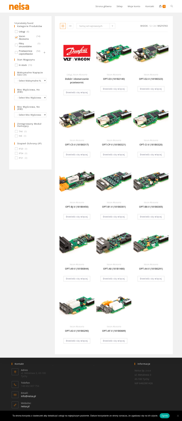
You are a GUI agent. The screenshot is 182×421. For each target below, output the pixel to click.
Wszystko (162, 25)
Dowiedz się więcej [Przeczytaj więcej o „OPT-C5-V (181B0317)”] (77, 154)
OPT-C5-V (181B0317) (77, 144)
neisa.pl (25, 406)
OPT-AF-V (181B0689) (114, 330)
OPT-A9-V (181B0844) (77, 268)
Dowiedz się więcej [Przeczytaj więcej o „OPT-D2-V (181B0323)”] (151, 88)
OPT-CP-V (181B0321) (114, 144)
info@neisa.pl (28, 396)
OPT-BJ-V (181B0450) (76, 206)
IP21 (21, 158)
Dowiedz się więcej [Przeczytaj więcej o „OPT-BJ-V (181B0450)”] (77, 216)
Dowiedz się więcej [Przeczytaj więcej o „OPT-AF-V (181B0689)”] (114, 340)
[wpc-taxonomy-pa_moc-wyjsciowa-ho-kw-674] (30, 97)
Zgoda (164, 415)
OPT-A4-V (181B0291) (151, 268)
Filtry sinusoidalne (25, 45)
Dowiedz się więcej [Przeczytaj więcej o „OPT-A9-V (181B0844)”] (77, 278)
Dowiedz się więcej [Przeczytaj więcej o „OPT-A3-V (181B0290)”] (77, 340)
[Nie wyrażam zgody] (177, 415)
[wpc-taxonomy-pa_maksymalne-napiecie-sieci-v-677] (30, 80)
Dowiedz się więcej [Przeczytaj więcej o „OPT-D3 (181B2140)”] (114, 88)
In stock (23, 65)
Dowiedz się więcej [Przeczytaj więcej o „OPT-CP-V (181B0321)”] (114, 154)
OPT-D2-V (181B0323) (151, 78)
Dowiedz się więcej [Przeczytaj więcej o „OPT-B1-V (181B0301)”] (114, 216)
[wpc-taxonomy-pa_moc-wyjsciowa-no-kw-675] (30, 114)
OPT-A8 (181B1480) (114, 268)
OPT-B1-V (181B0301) (114, 206)
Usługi (69, 74)
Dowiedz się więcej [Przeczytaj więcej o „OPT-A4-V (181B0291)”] (151, 278)
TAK (21, 131)
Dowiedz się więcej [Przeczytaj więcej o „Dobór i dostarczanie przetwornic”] (77, 92)
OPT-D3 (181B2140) (114, 78)
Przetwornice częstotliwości (26, 52)
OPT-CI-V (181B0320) (151, 144)
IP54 (21, 153)
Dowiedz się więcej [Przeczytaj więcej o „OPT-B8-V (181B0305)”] (151, 216)
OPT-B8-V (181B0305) (151, 206)
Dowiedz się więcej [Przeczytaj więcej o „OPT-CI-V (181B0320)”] (151, 154)
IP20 (21, 148)
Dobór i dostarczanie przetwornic (77, 80)
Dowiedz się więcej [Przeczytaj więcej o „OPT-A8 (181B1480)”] (114, 278)
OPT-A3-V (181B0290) (77, 330)
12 (150, 25)
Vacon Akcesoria (80, 74)
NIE (20, 135)
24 (154, 25)
